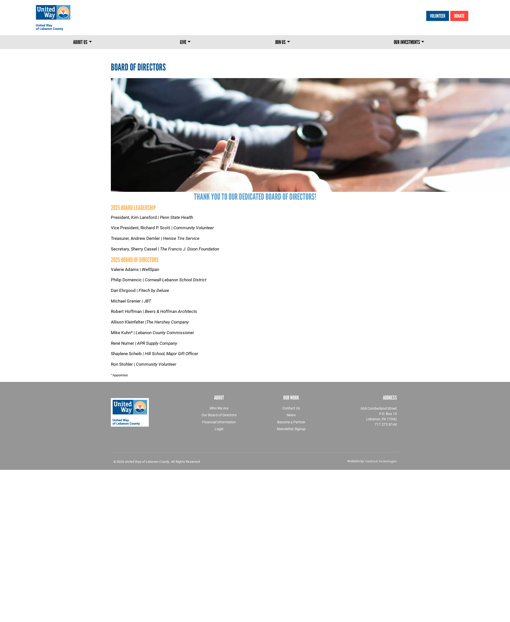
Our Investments (407, 42)
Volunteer (437, 16)
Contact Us (291, 408)
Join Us (280, 42)
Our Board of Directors (219, 414)
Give (183, 42)
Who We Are (219, 408)
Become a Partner (291, 422)
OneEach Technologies (381, 461)
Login (219, 428)
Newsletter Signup (291, 428)
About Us (80, 42)
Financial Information (219, 422)
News (291, 414)
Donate (459, 16)
